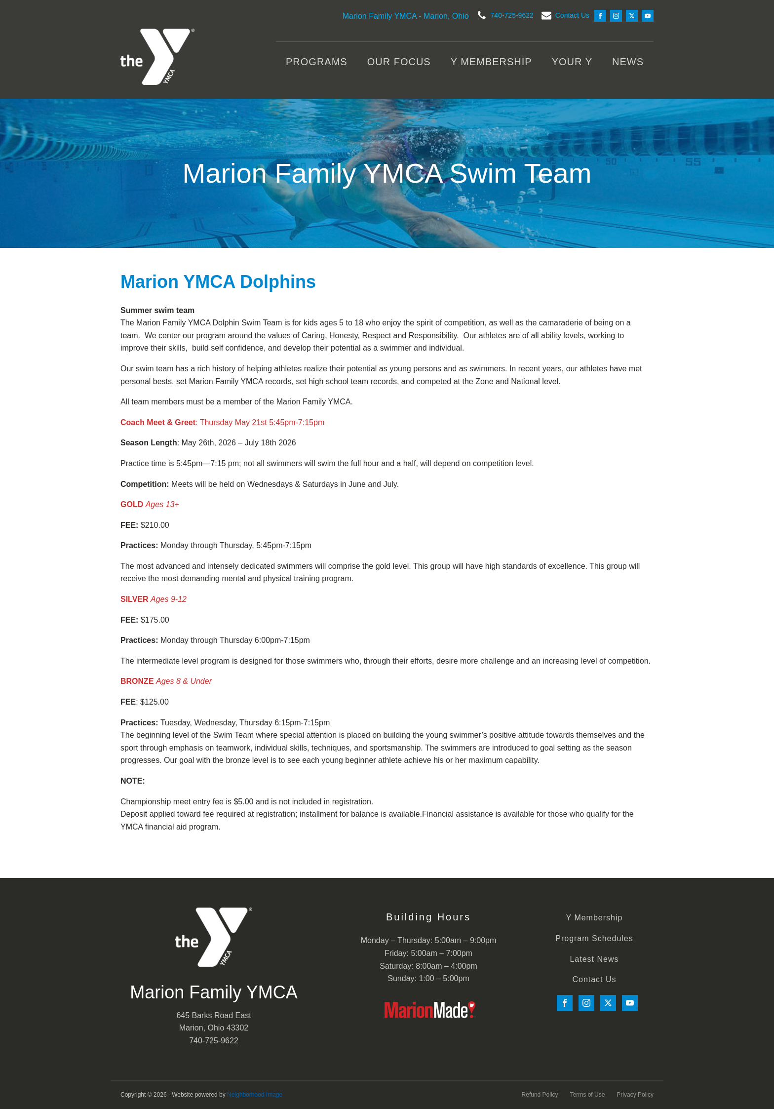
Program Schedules (594, 938)
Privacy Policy (635, 1094)
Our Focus (399, 61)
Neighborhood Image (254, 1094)
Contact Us (572, 15)
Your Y (572, 61)
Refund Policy (540, 1094)
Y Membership (491, 61)
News (628, 61)
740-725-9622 (512, 15)
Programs (317, 61)
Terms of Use (587, 1094)
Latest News (594, 959)
